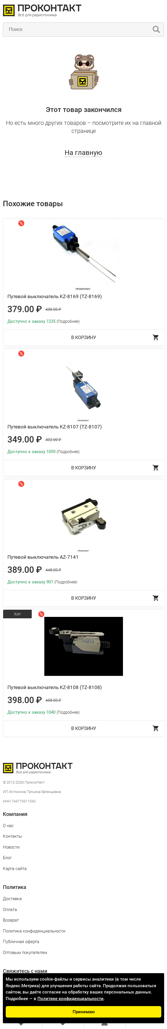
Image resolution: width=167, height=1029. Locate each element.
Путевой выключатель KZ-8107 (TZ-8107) (54, 427)
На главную (83, 153)
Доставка (12, 898)
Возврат (11, 920)
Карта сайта (15, 868)
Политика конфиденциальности (34, 931)
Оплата (10, 909)
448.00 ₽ (53, 570)
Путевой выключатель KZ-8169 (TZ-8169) (54, 296)
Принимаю (84, 1011)
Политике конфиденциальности (70, 998)
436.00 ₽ (53, 309)
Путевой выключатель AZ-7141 (43, 557)
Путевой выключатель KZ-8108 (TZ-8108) (54, 687)
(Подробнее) (68, 321)
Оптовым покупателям (25, 952)
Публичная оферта (21, 941)
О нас (8, 825)
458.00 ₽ (53, 700)
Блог (7, 857)
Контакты (12, 836)
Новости (11, 847)
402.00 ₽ (53, 439)
